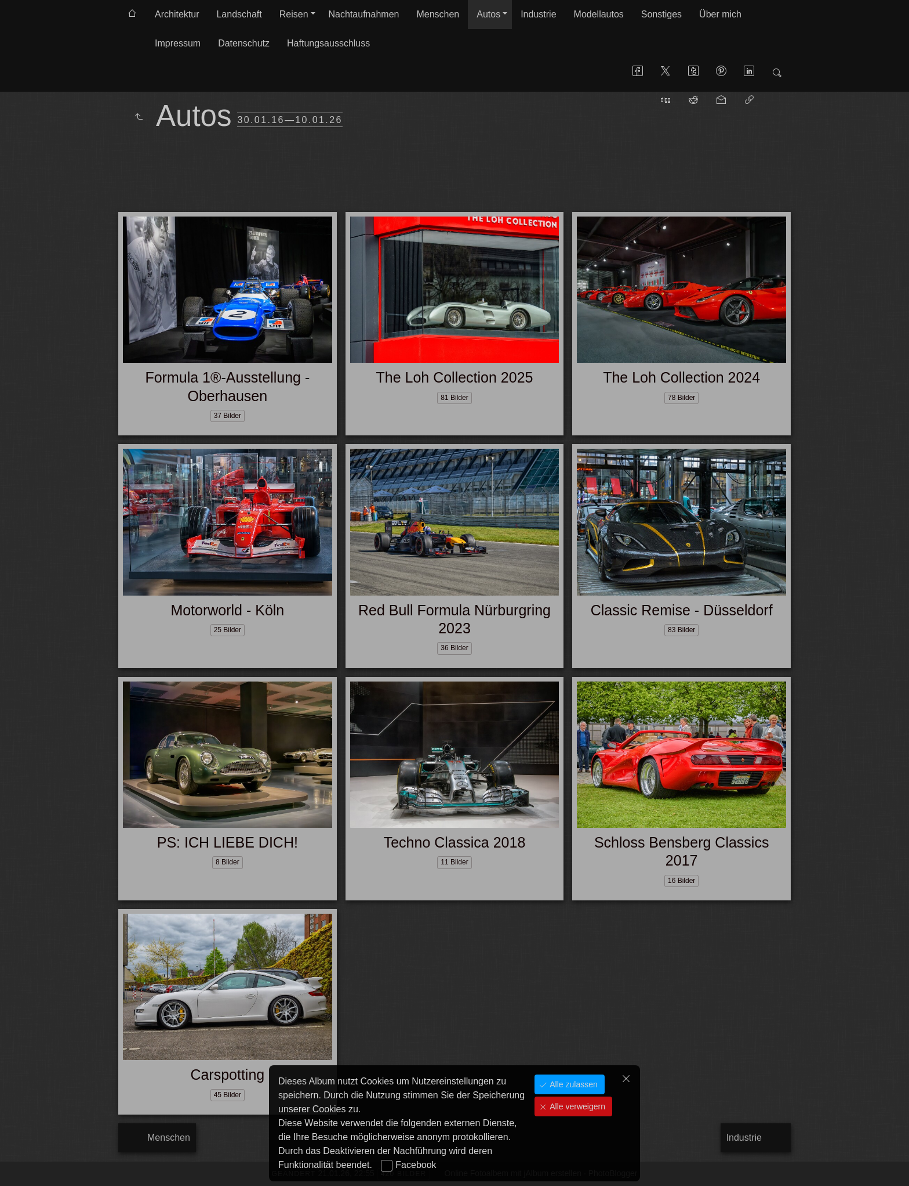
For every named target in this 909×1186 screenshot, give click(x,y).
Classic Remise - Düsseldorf (682, 610)
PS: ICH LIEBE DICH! (227, 842)
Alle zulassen (572, 1084)
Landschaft (238, 14)
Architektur (177, 14)
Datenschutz (244, 43)
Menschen (437, 14)
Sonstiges (661, 14)
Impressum (178, 43)
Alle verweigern (576, 1106)
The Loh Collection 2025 (454, 377)
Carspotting (227, 1074)
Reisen (293, 14)
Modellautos (599, 14)
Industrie (538, 14)
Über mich (720, 14)
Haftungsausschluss (328, 43)
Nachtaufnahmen (364, 14)
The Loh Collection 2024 (681, 377)
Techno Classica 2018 (455, 842)
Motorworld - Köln (227, 610)
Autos (488, 14)
